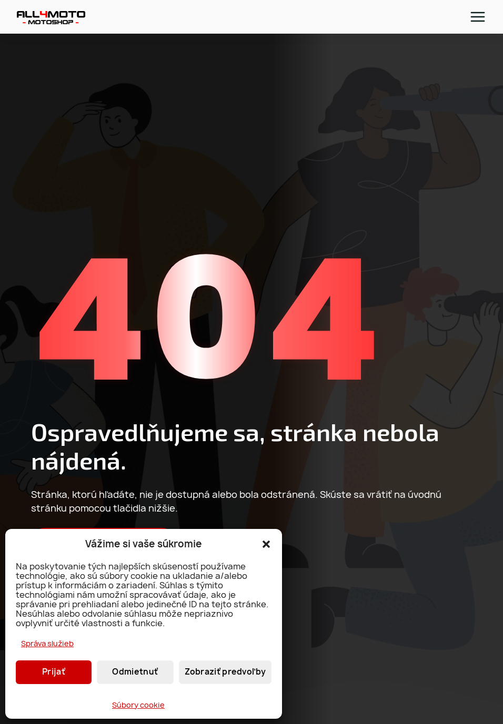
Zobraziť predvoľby (225, 671)
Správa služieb (47, 643)
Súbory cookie (138, 705)
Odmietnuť (135, 671)
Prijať (53, 671)
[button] (266, 544)
